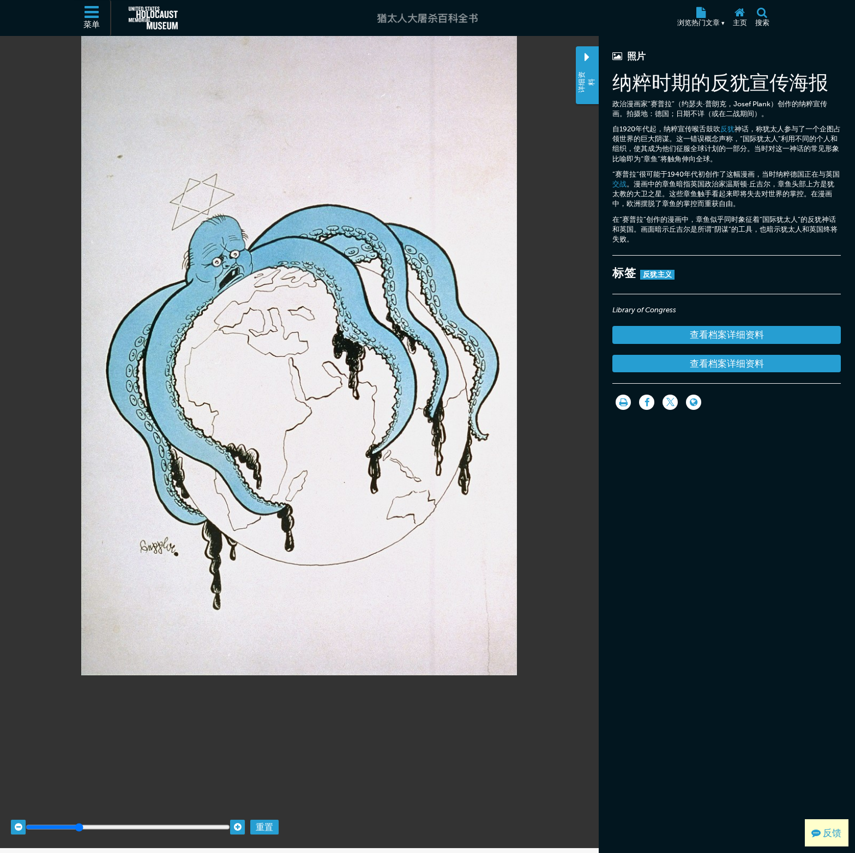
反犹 (727, 129)
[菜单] (92, 18)
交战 (619, 184)
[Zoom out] (18, 816)
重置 (264, 816)
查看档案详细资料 (727, 334)
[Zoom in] (237, 816)
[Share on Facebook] (646, 402)
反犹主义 (657, 274)
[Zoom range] (128, 816)
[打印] (623, 402)
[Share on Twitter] (670, 402)
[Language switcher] (693, 402)
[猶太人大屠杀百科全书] (427, 18)
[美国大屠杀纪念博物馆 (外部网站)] (153, 18)
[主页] (739, 18)
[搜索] (762, 18)
